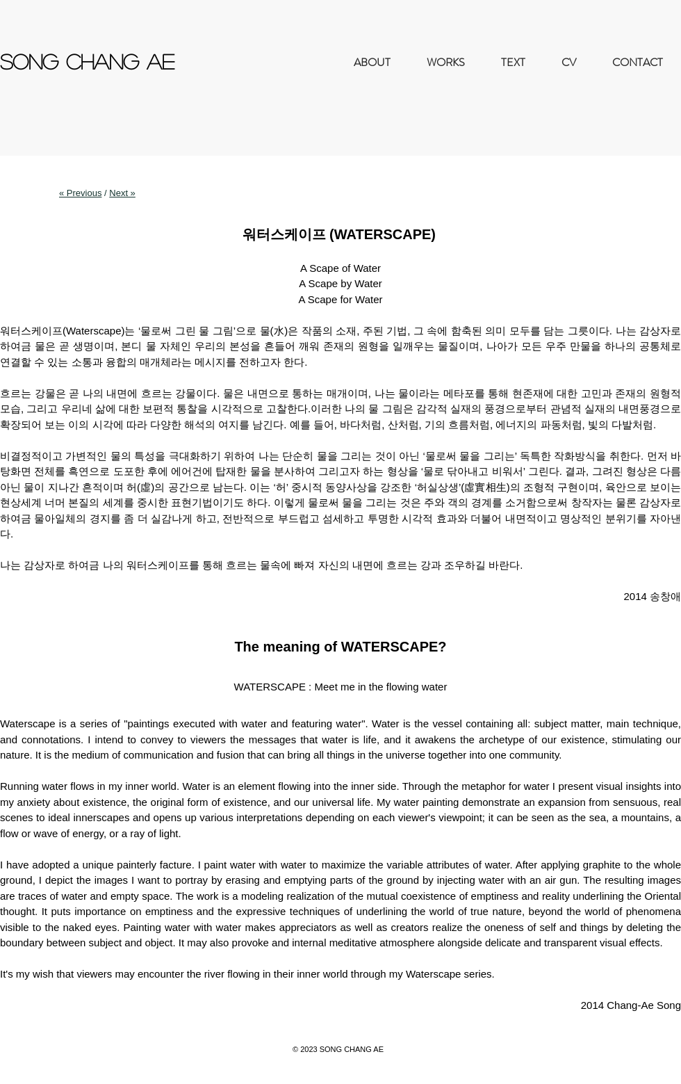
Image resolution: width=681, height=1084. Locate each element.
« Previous (80, 193)
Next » (122, 193)
